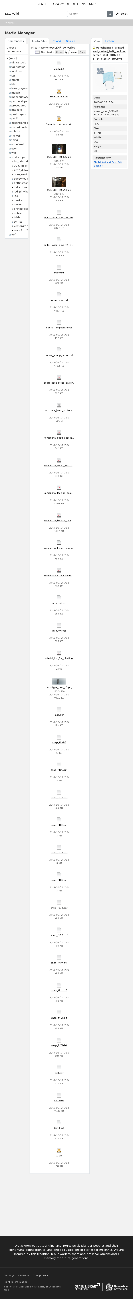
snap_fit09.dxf (59, 935)
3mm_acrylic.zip (59, 96)
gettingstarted (23, 183)
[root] (13, 58)
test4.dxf (59, 1128)
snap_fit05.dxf (59, 825)
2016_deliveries (24, 165)
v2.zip (59, 1155)
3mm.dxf (59, 69)
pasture (18, 204)
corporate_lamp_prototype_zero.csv (65, 410)
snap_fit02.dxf (59, 770)
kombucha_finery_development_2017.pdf (67, 548)
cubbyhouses (22, 178)
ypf (13, 234)
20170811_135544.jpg (59, 190)
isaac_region (19, 88)
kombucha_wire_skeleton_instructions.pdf (68, 575)
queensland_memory (24, 122)
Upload (56, 41)
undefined (17, 144)
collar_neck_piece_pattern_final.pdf (64, 382)
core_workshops (24, 174)
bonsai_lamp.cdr (59, 300)
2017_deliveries (23, 170)
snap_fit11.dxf (59, 990)
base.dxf (59, 272)
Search (70, 41)
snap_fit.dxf (59, 742)
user (14, 148)
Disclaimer (24, 1275)
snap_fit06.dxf (59, 852)
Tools (121, 13)
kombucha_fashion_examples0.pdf (64, 520)
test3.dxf (59, 1100)
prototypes (18, 114)
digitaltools (18, 62)
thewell (16, 135)
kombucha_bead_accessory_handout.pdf (67, 437)
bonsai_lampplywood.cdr (59, 355)
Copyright (10, 1275)
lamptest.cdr (59, 603)
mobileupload (20, 97)
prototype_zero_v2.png (59, 687)
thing (14, 140)
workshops (18, 157)
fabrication (18, 66)
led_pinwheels (23, 191)
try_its (18, 221)
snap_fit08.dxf (59, 907)
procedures (18, 105)
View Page (12, 23)
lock (16, 195)
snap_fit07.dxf (59, 880)
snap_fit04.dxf (59, 797)
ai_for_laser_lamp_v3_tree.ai (60, 217)
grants (15, 79)
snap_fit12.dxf (59, 1017)
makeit (15, 92)
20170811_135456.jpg (59, 157)
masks (18, 200)
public (15, 118)
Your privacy (40, 1275)
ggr (13, 75)
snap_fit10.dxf (59, 962)
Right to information (16, 1282)
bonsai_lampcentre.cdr (59, 327)
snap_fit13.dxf (59, 1045)
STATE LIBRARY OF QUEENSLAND (66, 4)
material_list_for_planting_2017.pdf (64, 658)
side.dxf (59, 715)
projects (16, 109)
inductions (20, 187)
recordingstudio (21, 127)
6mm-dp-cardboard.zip (59, 124)
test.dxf (59, 1073)
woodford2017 (23, 230)
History (110, 41)
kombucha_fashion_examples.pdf (63, 493)
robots (15, 131)
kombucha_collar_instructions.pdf (63, 465)
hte (13, 84)
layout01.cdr (59, 630)
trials (17, 217)
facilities (16, 71)
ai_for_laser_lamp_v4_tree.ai (60, 245)
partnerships (19, 101)
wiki (13, 152)
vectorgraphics (23, 226)
